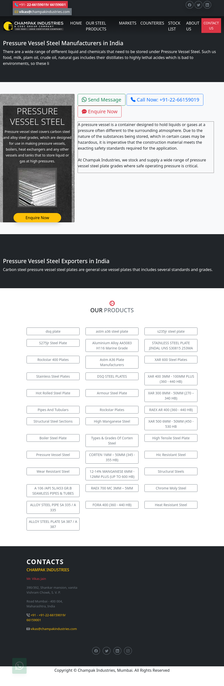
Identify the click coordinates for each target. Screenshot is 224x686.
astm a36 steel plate (112, 331)
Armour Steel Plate (112, 393)
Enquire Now (37, 217)
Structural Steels (171, 471)
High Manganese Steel (112, 421)
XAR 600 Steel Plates (171, 359)
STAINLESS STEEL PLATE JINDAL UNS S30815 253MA (171, 345)
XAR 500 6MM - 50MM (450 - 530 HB (171, 424)
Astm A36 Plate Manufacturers (112, 362)
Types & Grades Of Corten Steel (112, 440)
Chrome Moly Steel (171, 488)
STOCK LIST (174, 26)
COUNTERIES (152, 23)
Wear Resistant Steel (53, 471)
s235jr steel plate (171, 331)
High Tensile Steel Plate (171, 438)
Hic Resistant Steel (171, 454)
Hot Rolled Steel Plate (53, 393)
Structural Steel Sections (53, 421)
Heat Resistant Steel (171, 504)
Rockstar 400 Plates (53, 359)
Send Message (101, 99)
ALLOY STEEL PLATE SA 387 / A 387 (53, 524)
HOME (76, 23)
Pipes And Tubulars (53, 409)
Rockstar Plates (112, 409)
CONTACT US (211, 25)
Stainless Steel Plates (53, 376)
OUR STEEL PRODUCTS (96, 26)
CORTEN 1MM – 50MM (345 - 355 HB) (112, 457)
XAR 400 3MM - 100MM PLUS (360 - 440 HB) (171, 379)
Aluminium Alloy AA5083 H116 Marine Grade (112, 345)
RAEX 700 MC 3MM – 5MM (112, 488)
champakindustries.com (42, 11)
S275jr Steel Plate (53, 343)
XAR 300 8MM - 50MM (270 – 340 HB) (171, 395)
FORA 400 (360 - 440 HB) (112, 504)
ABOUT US (192, 26)
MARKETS (127, 23)
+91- (40, 4)
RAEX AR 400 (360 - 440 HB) (171, 409)
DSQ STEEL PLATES (112, 376)
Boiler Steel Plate (53, 438)
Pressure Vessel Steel (53, 454)
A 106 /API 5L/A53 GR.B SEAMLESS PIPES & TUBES (53, 491)
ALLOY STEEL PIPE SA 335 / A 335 (53, 507)
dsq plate (53, 331)
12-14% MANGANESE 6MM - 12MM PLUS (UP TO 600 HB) (112, 474)
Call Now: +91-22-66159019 (165, 99)
